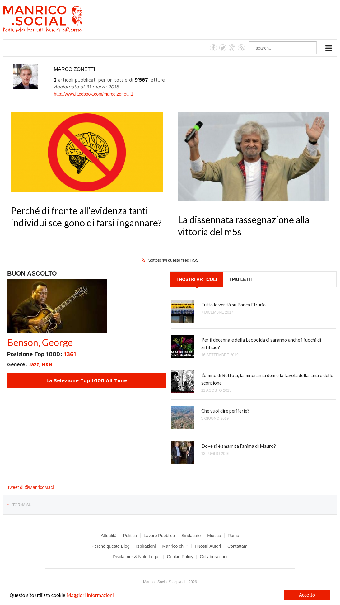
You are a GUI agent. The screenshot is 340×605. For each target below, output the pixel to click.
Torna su (21, 505)
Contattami (238, 546)
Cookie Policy (180, 556)
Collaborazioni (213, 556)
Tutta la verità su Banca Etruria (233, 304)
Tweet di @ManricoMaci (30, 487)
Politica (130, 535)
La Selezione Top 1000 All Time (86, 380)
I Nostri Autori (208, 546)
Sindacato (191, 535)
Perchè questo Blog (110, 546)
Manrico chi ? (175, 546)
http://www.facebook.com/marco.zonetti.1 (93, 94)
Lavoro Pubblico (159, 535)
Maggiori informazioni (90, 595)
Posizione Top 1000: (41, 354)
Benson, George (40, 342)
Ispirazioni (146, 546)
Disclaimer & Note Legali (136, 556)
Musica (214, 535)
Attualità (109, 535)
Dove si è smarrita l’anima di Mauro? (238, 446)
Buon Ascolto (32, 273)
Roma (233, 535)
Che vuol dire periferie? (225, 411)
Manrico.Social (56, 20)
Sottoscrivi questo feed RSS (173, 260)
